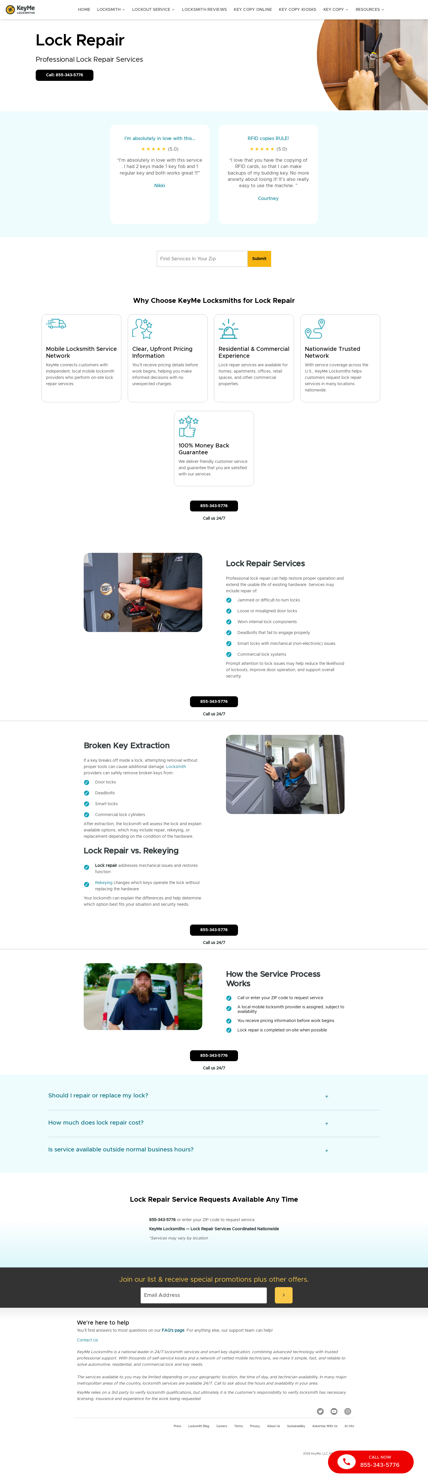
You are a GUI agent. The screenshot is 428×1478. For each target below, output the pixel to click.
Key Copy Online (253, 10)
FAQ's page (173, 1331)
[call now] (371, 1462)
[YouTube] (334, 1411)
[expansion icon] (327, 1096)
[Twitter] (320, 1411)
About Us (273, 1426)
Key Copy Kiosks (297, 10)
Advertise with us (324, 1426)
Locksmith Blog (198, 1426)
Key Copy (336, 10)
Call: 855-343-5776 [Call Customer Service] (64, 75)
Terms (238, 1426)
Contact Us (87, 1340)
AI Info (349, 1426)
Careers (221, 1426)
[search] (259, 259)
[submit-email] (284, 1295)
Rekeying (104, 883)
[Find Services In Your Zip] (202, 259)
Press (177, 1426)
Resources (370, 10)
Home (84, 10)
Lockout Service (153, 10)
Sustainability (296, 1426)
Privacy (255, 1426)
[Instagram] (347, 1411)
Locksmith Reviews (204, 10)
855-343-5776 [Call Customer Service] (214, 506)
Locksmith (111, 10)
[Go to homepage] (20, 9)
